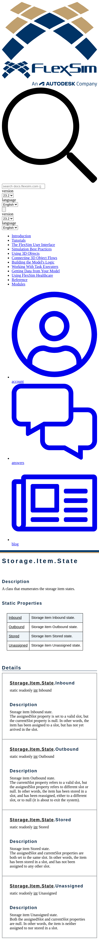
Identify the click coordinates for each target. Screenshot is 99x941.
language (9, 200)
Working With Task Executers (35, 267)
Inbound (15, 618)
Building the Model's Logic (33, 262)
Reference (19, 280)
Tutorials (19, 240)
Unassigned (18, 645)
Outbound (16, 627)
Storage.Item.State (32, 683)
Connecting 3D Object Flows (34, 258)
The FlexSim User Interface (33, 245)
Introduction (21, 236)
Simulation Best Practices (32, 249)
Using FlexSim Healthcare (32, 275)
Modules (18, 284)
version (7, 191)
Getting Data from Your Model (36, 271)
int (36, 690)
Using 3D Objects (26, 253)
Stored (14, 636)
